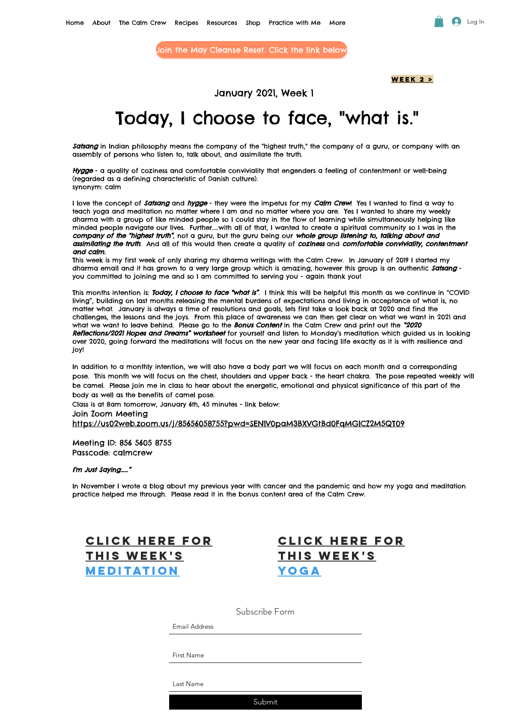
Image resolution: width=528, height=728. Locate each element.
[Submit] (265, 702)
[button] (439, 21)
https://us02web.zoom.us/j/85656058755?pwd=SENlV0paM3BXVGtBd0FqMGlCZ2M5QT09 (238, 423)
